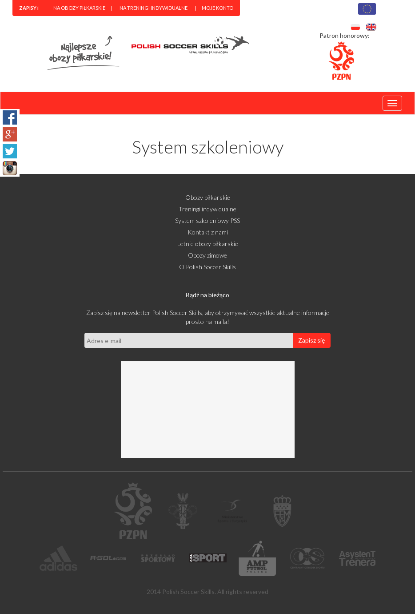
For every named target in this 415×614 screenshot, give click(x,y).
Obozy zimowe (207, 255)
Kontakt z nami (208, 232)
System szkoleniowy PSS (207, 220)
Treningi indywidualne (207, 209)
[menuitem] (29, 8)
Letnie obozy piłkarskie (207, 243)
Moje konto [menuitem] (217, 8)
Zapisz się (311, 340)
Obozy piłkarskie (207, 197)
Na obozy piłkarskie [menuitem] (79, 8)
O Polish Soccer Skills (207, 267)
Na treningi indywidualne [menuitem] (154, 8)
